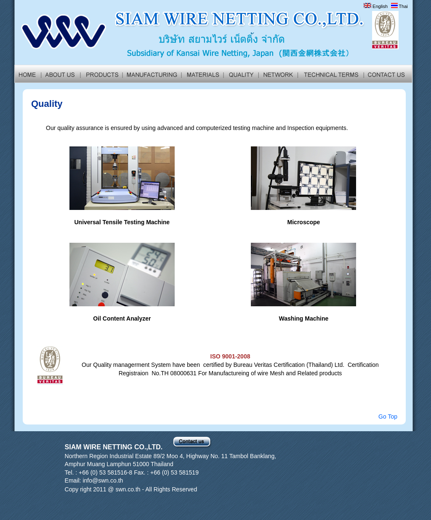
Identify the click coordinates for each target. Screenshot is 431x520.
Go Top (387, 416)
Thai (399, 6)
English (376, 6)
